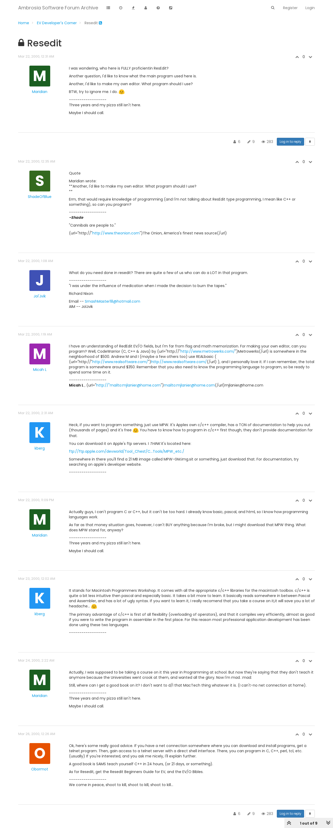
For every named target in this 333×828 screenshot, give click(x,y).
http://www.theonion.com (116, 233)
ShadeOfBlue (40, 196)
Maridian (39, 91)
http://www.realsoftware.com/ (120, 361)
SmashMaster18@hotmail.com (112, 301)
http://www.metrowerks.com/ (208, 351)
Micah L (40, 369)
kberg (40, 448)
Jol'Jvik (40, 296)
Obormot (39, 769)
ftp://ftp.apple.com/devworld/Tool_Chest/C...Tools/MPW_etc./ (126, 451)
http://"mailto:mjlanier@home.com (128, 385)
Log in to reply (290, 141)
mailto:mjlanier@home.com (189, 385)
